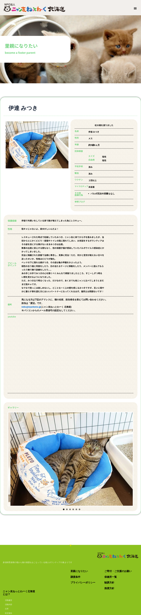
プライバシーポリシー (82, 582)
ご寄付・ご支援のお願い (118, 571)
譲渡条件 (75, 576)
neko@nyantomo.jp (31, 307)
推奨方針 (109, 588)
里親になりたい (79, 571)
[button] (135, 8)
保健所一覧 (110, 576)
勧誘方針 (109, 582)
